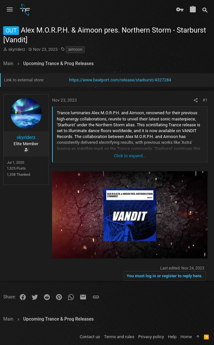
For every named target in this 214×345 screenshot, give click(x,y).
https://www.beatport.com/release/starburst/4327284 (120, 79)
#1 (205, 100)
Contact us (90, 336)
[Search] (205, 10)
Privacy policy (151, 336)
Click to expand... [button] (130, 155)
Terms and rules (119, 336)
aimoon (75, 49)
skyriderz (16, 49)
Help (172, 336)
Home (186, 336)
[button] (9, 9)
